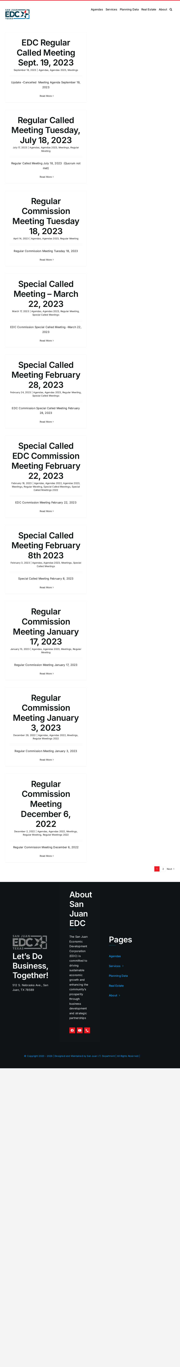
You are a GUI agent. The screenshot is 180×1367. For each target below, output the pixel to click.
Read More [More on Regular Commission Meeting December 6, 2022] (46, 855)
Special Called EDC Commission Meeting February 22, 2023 (45, 461)
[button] (171, 9)
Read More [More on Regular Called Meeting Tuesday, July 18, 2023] (46, 176)
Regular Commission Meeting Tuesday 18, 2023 (45, 216)
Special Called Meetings (45, 314)
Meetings (73, 70)
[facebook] (72, 1030)
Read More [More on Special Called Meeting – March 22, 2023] (46, 340)
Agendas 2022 (53, 483)
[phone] (87, 1030)
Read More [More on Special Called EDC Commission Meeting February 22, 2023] (46, 511)
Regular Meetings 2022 (46, 738)
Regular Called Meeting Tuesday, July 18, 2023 (45, 130)
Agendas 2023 (58, 70)
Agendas (44, 70)
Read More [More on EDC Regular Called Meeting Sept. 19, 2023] (46, 95)
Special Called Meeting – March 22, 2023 (46, 294)
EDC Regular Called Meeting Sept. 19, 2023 (46, 52)
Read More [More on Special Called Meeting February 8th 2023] (46, 587)
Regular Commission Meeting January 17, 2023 (46, 626)
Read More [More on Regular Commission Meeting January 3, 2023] (46, 759)
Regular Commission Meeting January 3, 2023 (46, 713)
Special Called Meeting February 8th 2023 (45, 545)
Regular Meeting (69, 238)
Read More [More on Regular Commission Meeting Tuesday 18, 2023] (46, 259)
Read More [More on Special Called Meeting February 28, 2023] (46, 421)
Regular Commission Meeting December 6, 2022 (46, 804)
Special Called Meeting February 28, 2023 (45, 375)
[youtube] (80, 1030)
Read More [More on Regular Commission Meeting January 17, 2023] (46, 673)
